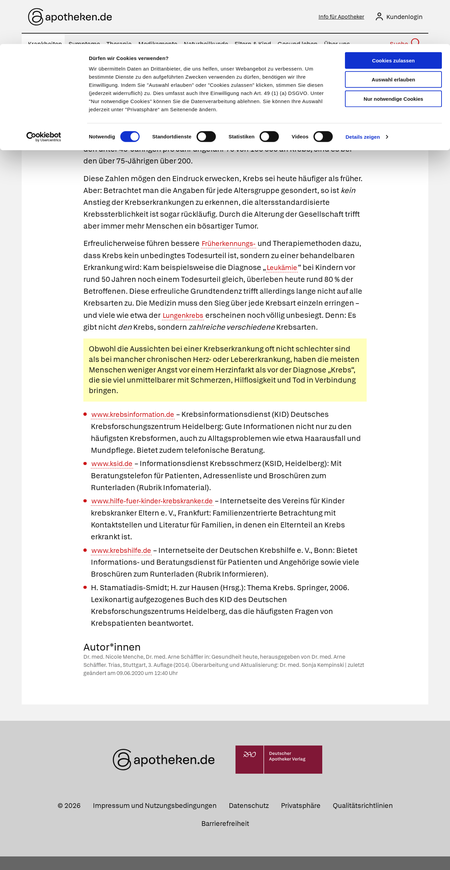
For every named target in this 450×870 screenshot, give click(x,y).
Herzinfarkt (234, 383)
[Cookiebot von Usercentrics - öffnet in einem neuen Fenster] (44, 93)
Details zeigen (363, 93)
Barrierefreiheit (225, 837)
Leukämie (340, 269)
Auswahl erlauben (393, 36)
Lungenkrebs (249, 317)
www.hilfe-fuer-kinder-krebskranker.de (158, 514)
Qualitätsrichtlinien (363, 818)
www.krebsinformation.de (137, 428)
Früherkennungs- (232, 245)
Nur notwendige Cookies (393, 55)
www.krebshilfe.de (124, 563)
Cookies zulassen (393, 16)
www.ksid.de (114, 477)
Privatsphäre (301, 818)
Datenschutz (249, 818)
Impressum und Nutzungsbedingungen (155, 818)
